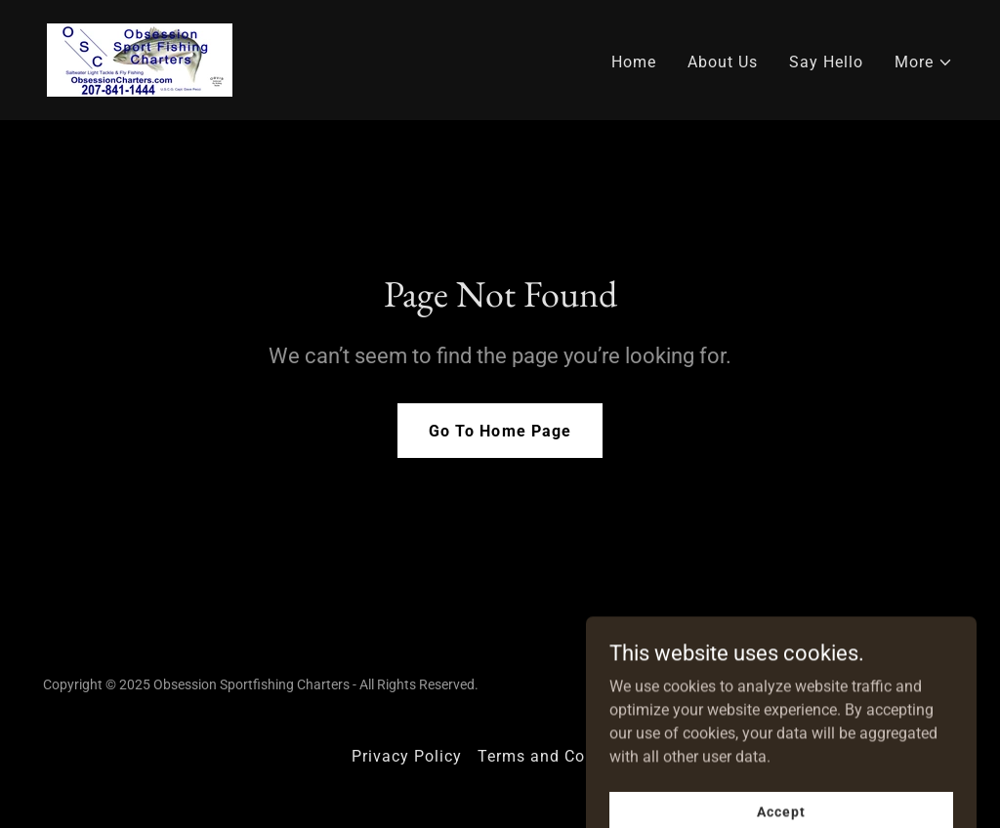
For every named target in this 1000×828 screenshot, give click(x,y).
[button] (924, 62)
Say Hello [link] (826, 62)
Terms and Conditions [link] (563, 756)
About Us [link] (723, 62)
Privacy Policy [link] (407, 756)
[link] (139, 59)
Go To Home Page (499, 431)
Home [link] (633, 62)
